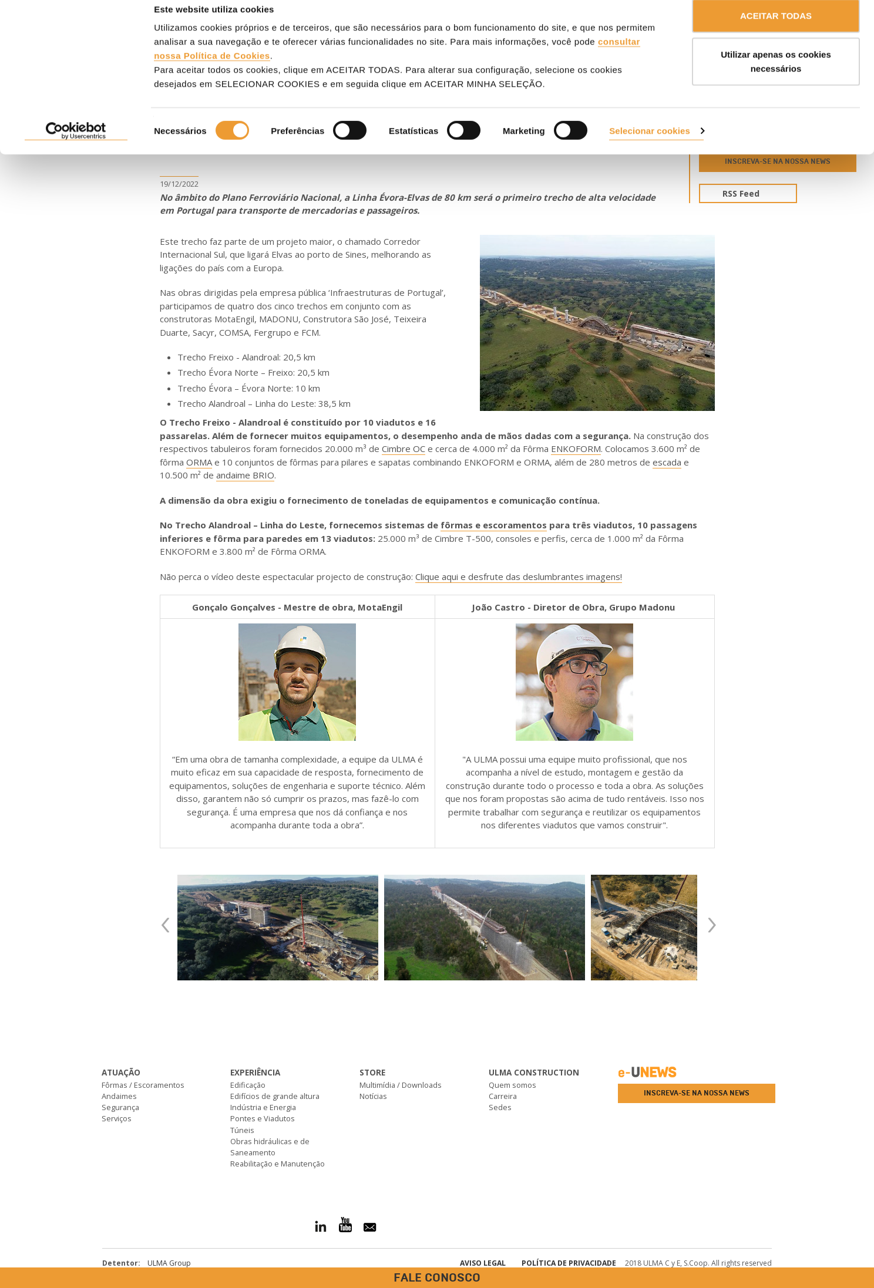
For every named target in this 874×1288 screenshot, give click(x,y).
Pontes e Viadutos (262, 1118)
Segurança (120, 1107)
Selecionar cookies (649, 146)
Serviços (117, 1118)
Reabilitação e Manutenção (277, 1163)
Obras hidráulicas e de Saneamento (270, 1147)
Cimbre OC (403, 448)
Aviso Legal (483, 1263)
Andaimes (119, 1096)
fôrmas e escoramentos (494, 525)
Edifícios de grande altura (275, 1096)
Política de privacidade (569, 1263)
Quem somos (512, 1085)
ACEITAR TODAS (776, 31)
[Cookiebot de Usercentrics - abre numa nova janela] (76, 147)
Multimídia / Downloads (400, 1085)
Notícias (373, 1096)
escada (667, 462)
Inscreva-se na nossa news (696, 1093)
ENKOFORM (576, 448)
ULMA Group (169, 1263)
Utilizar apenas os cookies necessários (776, 77)
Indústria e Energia (263, 1107)
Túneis (242, 1130)
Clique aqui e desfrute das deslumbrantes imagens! (518, 576)
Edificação (247, 1085)
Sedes (500, 1107)
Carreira (503, 1096)
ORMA (199, 462)
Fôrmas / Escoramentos (143, 1085)
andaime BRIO (245, 475)
